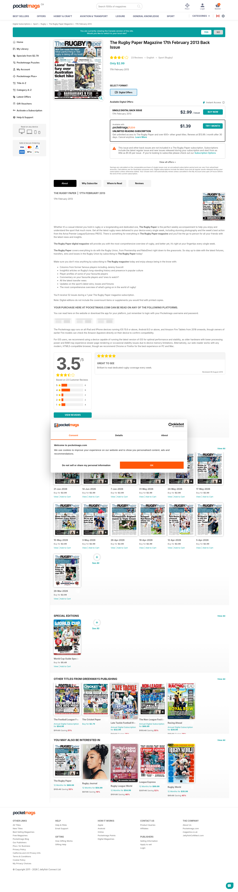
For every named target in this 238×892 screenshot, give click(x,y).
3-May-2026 (122, 546)
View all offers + (167, 162)
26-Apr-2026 (154, 546)
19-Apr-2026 (185, 546)
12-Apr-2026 (60, 600)
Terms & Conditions (22, 877)
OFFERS (41, 16)
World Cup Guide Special (66, 671)
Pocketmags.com (191, 849)
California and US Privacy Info (27, 873)
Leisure (120, 16)
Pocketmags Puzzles (26, 62)
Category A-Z (22, 90)
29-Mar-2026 (123, 600)
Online (101, 852)
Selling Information (149, 861)
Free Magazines (20, 856)
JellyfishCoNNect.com (193, 856)
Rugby (43, 24)
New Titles (18, 849)
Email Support (61, 849)
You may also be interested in (77, 756)
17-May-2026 (61, 546)
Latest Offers (22, 96)
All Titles (17, 845)
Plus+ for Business (21, 866)
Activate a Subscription (27, 110)
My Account (21, 69)
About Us (187, 845)
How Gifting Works (64, 861)
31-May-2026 (154, 492)
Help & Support (23, 117)
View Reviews (73, 415)
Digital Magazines (106, 859)
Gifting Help (60, 865)
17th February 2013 (83, 24)
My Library (21, 48)
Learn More (141, 137)
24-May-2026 (185, 492)
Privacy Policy (19, 870)
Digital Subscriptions (22, 24)
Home (18, 42)
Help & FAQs (61, 845)
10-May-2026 (92, 546)
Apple (100, 845)
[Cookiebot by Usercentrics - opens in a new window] (170, 425)
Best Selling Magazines (23, 852)
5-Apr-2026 (91, 600)
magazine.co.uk (190, 852)
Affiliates (144, 849)
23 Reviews (137, 57)
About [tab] (164, 435)
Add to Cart (65, 500)
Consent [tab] (73, 435)
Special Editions (66, 625)
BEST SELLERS (21, 16)
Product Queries (147, 845)
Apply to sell (146, 865)
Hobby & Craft (63, 16)
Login (142, 868)
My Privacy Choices (22, 884)
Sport (171, 16)
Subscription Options (205, 153)
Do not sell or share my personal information (86, 465)
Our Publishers (19, 863)
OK (151, 465)
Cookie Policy (19, 880)
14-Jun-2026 (91, 492)
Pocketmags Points (107, 856)
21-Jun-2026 (60, 492)
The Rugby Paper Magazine (61, 24)
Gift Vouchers (22, 103)
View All (221, 448)
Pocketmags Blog (21, 859)
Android (101, 849)
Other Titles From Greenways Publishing (85, 691)
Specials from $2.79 (26, 55)
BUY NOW (213, 112)
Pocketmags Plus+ (25, 76)
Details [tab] (119, 435)
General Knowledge (146, 16)
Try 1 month (213, 126)
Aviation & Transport (94, 16)
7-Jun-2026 (122, 492)
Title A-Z (19, 83)
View (56, 500)
